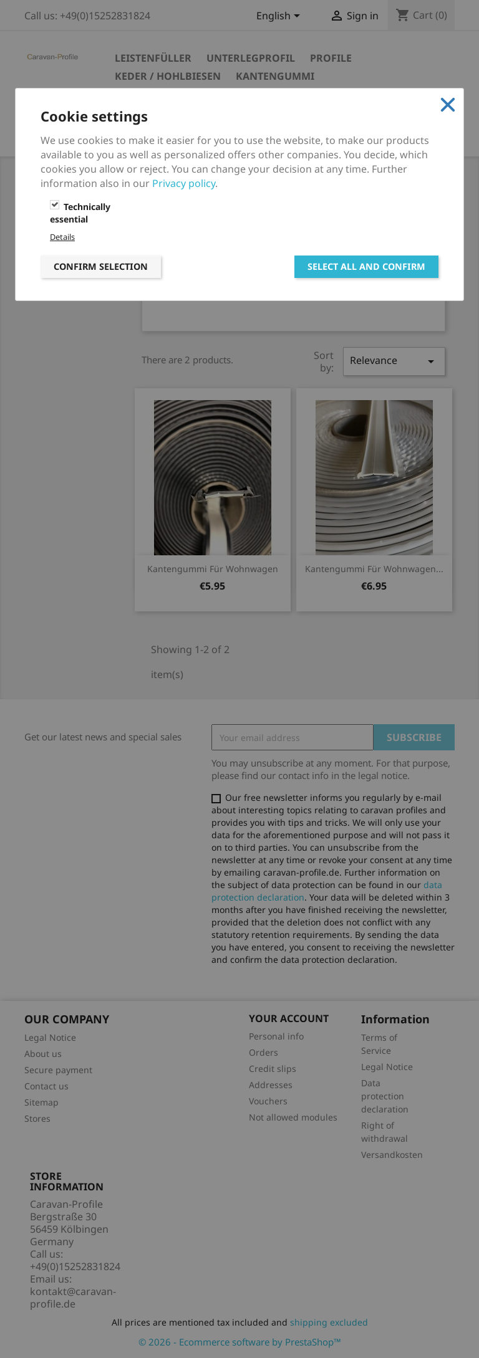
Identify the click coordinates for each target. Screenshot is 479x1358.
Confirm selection (101, 266)
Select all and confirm (366, 266)
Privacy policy (183, 183)
